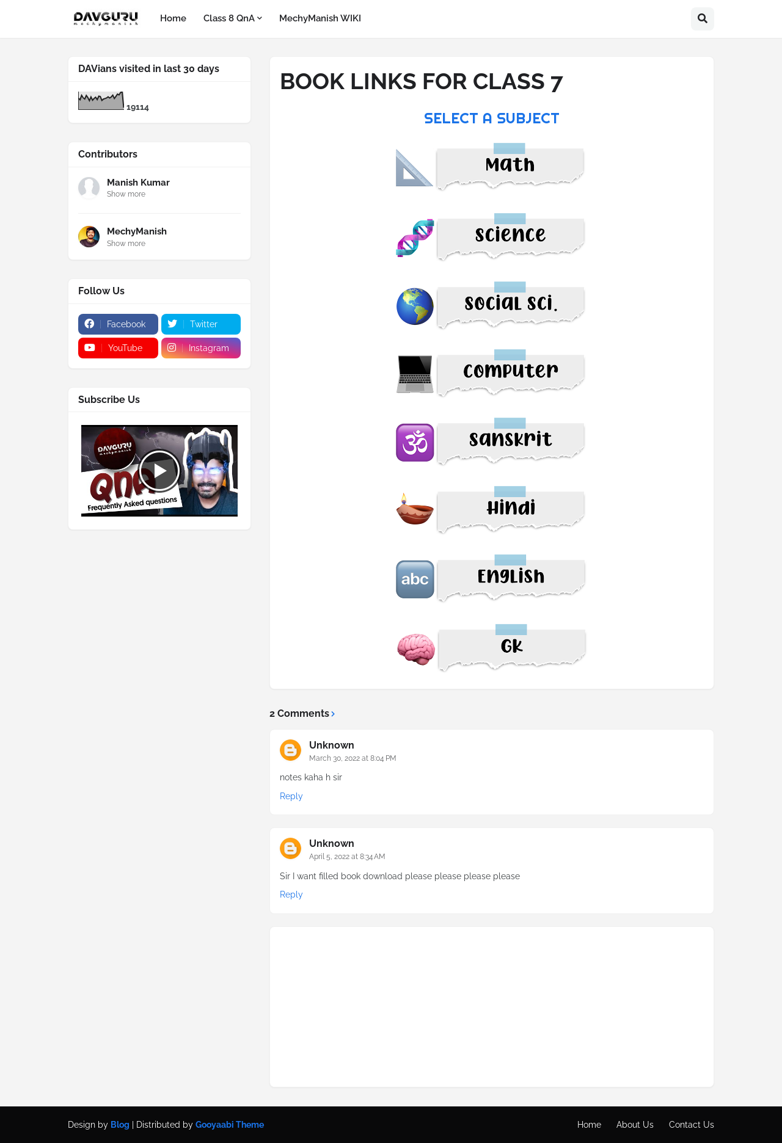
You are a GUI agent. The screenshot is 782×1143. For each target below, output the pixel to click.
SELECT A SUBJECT (492, 118)
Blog (120, 1125)
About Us (635, 1125)
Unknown (331, 745)
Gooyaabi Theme (230, 1125)
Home (589, 1125)
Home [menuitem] (173, 18)
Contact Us (691, 1125)
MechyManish (137, 231)
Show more (126, 194)
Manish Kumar (138, 182)
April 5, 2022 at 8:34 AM (347, 856)
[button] (702, 19)
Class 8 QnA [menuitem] (229, 18)
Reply (291, 796)
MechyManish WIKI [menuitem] (320, 18)
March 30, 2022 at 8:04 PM (352, 758)
